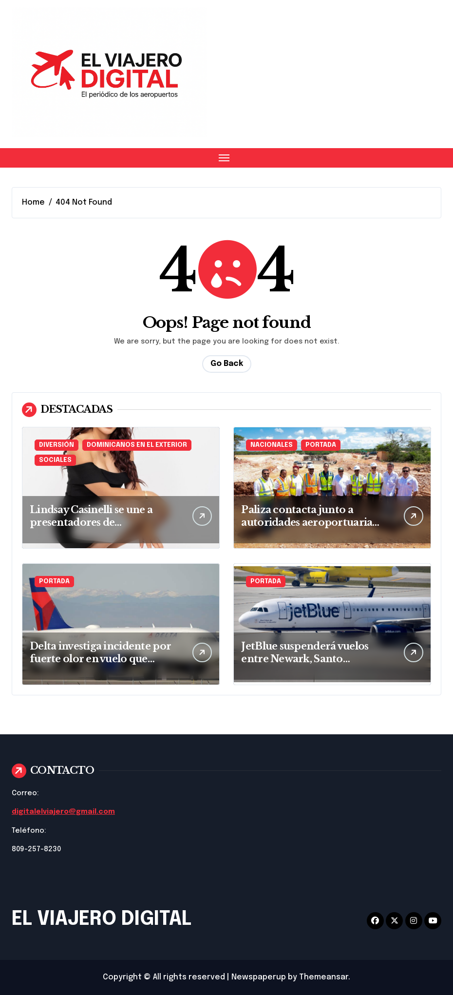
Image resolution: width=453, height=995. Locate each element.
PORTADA (320, 445)
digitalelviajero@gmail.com (63, 811)
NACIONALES (271, 445)
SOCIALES (55, 460)
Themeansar (323, 977)
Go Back (226, 364)
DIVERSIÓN (56, 445)
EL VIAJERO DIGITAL (101, 919)
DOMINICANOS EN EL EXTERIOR (137, 445)
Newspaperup (258, 977)
